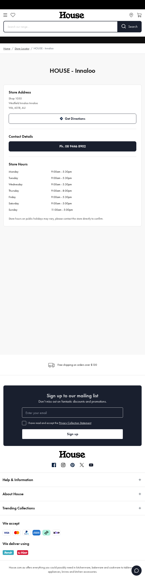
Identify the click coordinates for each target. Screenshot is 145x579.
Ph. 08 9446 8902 (72, 146)
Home (6, 48)
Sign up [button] (72, 434)
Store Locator (22, 48)
